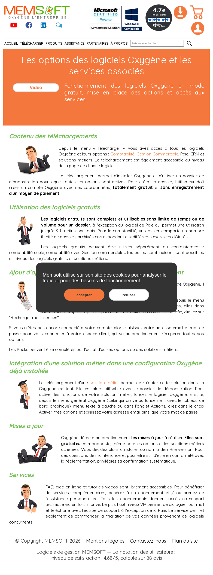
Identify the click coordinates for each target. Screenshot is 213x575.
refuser (129, 295)
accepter (84, 295)
